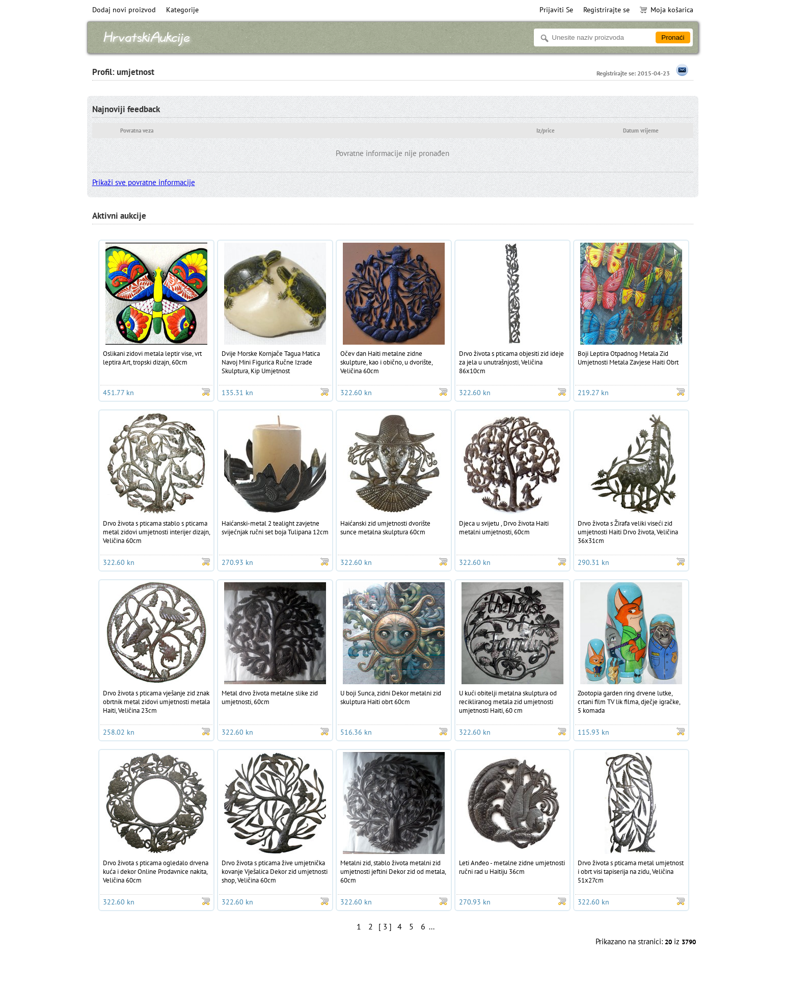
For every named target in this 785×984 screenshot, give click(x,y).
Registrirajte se (606, 9)
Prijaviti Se (556, 9)
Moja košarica (666, 9)
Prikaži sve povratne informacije (143, 182)
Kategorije (182, 9)
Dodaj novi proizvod (124, 9)
